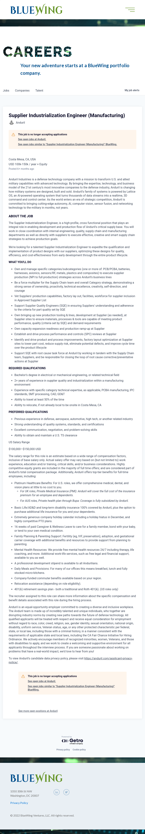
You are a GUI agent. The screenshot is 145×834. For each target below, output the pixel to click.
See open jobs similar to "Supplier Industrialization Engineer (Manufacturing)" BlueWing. (67, 144)
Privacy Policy (19, 802)
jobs (6, 90)
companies (22, 90)
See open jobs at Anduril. (32, 139)
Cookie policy (79, 749)
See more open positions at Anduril (38, 711)
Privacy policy (63, 749)
